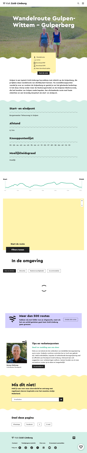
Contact (14, 417)
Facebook (29, 399)
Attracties (22, 271)
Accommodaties (54, 271)
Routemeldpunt (38, 341)
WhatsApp (16, 399)
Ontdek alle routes (70, 294)
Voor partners (60, 434)
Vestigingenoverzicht (28, 417)
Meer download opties (43, 68)
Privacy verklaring (37, 434)
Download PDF (40, 63)
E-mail (48, 399)
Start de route (43, 73)
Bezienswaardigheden (37, 271)
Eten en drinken (9, 271)
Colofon (25, 434)
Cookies (49, 434)
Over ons (42, 417)
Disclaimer (15, 434)
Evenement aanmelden (56, 417)
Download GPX (40, 65)
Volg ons (14, 422)
